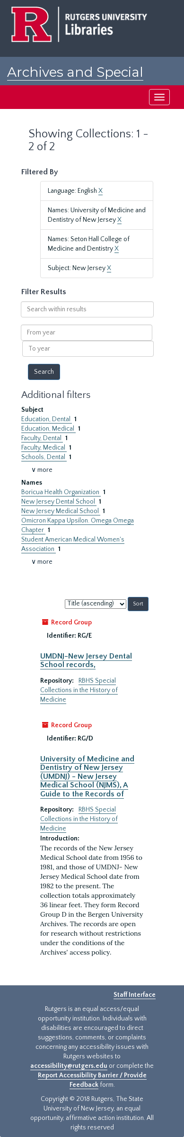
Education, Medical (48, 429)
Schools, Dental (44, 457)
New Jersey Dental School (58, 501)
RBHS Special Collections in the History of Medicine (79, 690)
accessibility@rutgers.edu (68, 1066)
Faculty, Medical (44, 447)
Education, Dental (46, 419)
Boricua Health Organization (61, 492)
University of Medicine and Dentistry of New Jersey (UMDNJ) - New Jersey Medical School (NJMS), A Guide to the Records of (87, 776)
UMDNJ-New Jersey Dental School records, (86, 660)
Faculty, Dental (42, 438)
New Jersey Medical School (60, 511)
